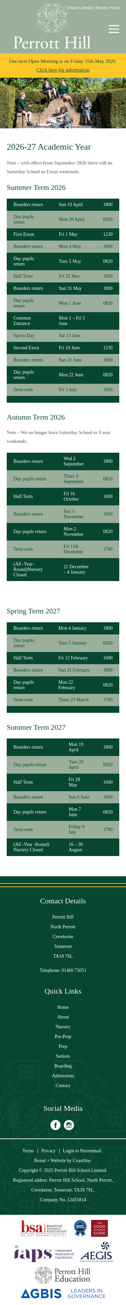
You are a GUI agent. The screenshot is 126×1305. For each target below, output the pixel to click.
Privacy (48, 1150)
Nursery (63, 1026)
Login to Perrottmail (82, 1150)
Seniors (63, 1056)
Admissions (63, 1075)
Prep (63, 1046)
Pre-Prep (63, 1036)
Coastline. (82, 1160)
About (63, 1017)
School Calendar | (81, 7)
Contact (63, 1085)
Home (63, 1007)
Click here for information (63, 70)
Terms (28, 1150)
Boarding (63, 1066)
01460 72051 (74, 970)
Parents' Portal (107, 7)
